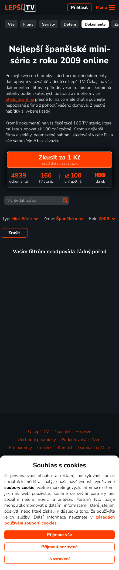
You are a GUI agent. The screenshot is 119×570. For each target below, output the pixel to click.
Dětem (34, 24)
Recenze (83, 432)
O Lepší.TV (38, 432)
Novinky (62, 432)
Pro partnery (20, 448)
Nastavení (59, 559)
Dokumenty (59, 24)
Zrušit (14, 233)
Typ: (20, 219)
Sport (106, 24)
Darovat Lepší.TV (94, 448)
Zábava (86, 24)
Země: (63, 219)
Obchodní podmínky (37, 440)
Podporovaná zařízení (81, 440)
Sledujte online (19, 99)
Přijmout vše (59, 535)
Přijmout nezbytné (59, 547)
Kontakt (65, 448)
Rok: (102, 219)
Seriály (13, 24)
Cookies (44, 448)
